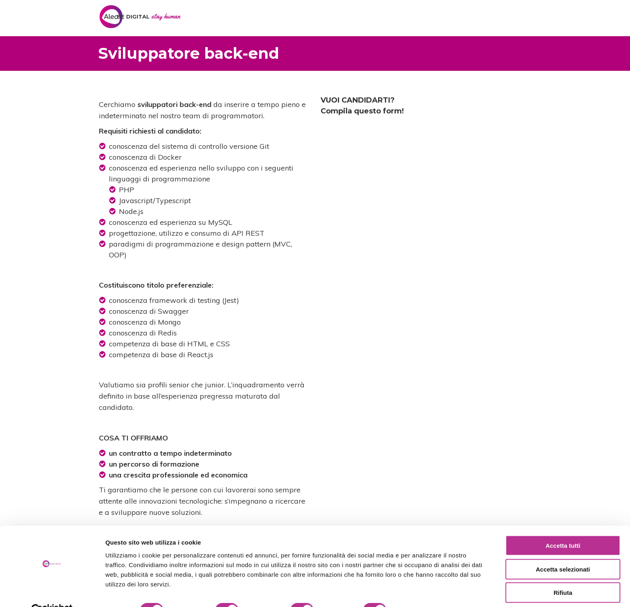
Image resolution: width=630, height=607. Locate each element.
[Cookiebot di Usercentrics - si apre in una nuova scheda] (52, 591)
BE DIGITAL (148, 16)
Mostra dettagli (422, 591)
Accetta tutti (563, 526)
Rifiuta (563, 573)
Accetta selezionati (563, 550)
